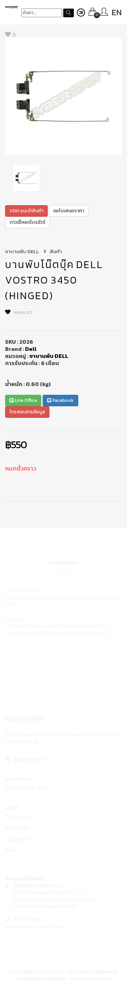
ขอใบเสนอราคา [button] (68, 210)
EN (116, 12)
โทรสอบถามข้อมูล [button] (27, 411)
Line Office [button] (23, 400)
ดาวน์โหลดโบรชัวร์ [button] (27, 222)
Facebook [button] (60, 400)
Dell (31, 349)
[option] (63, 96)
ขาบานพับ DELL (25, 251)
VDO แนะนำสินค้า (26, 210)
